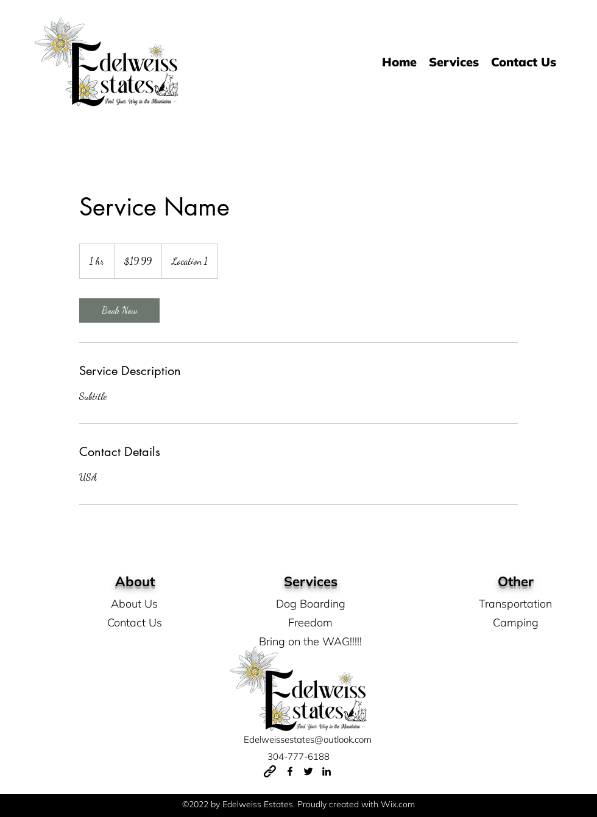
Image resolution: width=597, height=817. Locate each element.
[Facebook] (290, 771)
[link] (119, 310)
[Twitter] (308, 771)
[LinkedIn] (326, 771)
